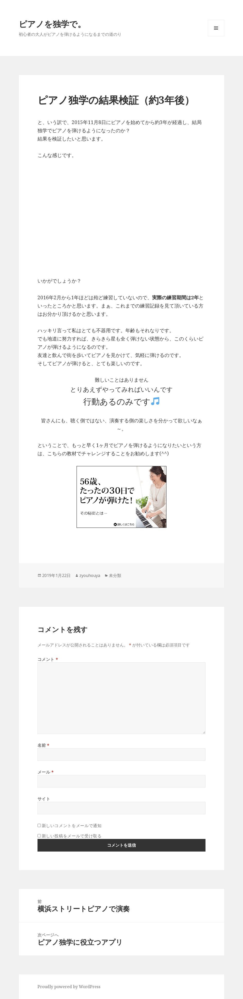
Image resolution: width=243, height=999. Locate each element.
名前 (44, 745)
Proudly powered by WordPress (69, 986)
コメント (48, 659)
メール (46, 772)
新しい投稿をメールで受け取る (72, 836)
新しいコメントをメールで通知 (72, 825)
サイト (44, 799)
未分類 (115, 575)
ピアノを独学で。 (52, 23)
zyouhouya (89, 575)
